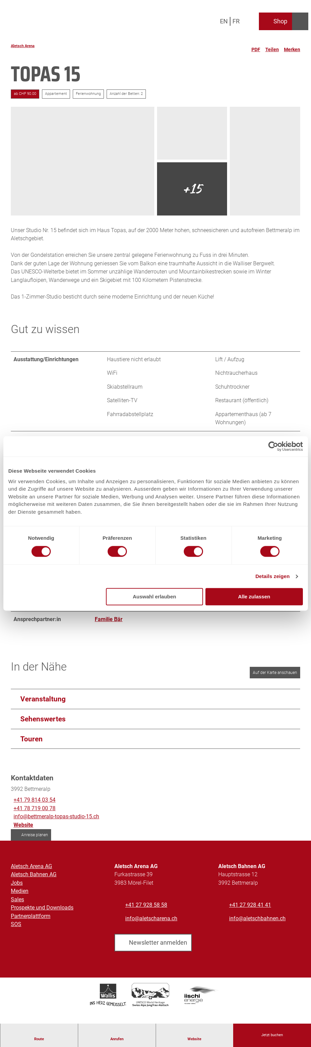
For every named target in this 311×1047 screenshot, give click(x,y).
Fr (236, 21)
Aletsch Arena (23, 46)
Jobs (17, 887)
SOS (16, 929)
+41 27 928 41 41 (250, 910)
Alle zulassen (254, 597)
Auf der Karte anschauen (275, 677)
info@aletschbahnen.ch (257, 923)
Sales (17, 904)
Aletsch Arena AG (31, 871)
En (224, 21)
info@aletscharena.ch (151, 923)
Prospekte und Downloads (42, 912)
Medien (19, 896)
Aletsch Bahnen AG (34, 879)
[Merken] (292, 47)
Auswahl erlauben (154, 597)
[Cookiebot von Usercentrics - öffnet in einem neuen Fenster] (273, 446)
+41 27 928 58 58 (146, 910)
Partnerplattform (30, 921)
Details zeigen (273, 576)
